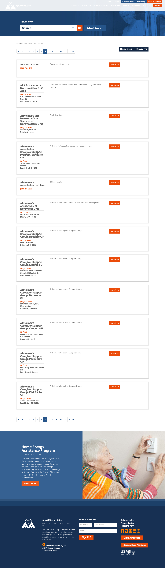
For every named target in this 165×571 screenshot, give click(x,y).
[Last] (73, 51)
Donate (157, 5)
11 (65, 51)
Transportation (128, 1)
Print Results (126, 49)
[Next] (69, 51)
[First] (18, 51)
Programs (86, 5)
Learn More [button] (115, 64)
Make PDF (142, 49)
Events (126, 5)
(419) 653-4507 (26, 301)
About (108, 1)
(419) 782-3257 (25, 240)
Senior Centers (101, 5)
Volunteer (115, 5)
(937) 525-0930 (26, 94)
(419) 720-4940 (26, 127)
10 (61, 51)
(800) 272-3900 (26, 189)
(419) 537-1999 (25, 161)
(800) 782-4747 (26, 68)
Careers (147, 5)
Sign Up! (86, 537)
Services (75, 5)
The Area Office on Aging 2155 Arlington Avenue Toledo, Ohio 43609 (54, 548)
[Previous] (22, 51)
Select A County (94, 28)
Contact (116, 1)
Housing (141, 1)
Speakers (136, 5)
